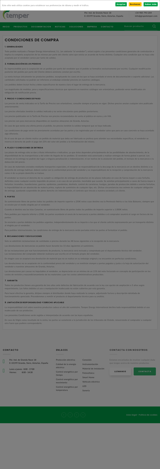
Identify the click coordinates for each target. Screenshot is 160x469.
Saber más (151, 4)
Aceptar (121, 4)
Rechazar (135, 4)
